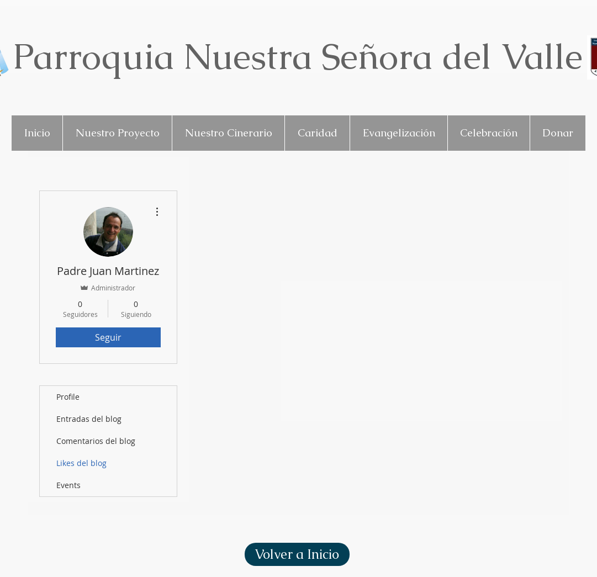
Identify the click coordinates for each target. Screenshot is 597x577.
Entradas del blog (88, 419)
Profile (68, 396)
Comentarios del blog (95, 441)
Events (68, 485)
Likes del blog (81, 463)
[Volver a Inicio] (297, 554)
